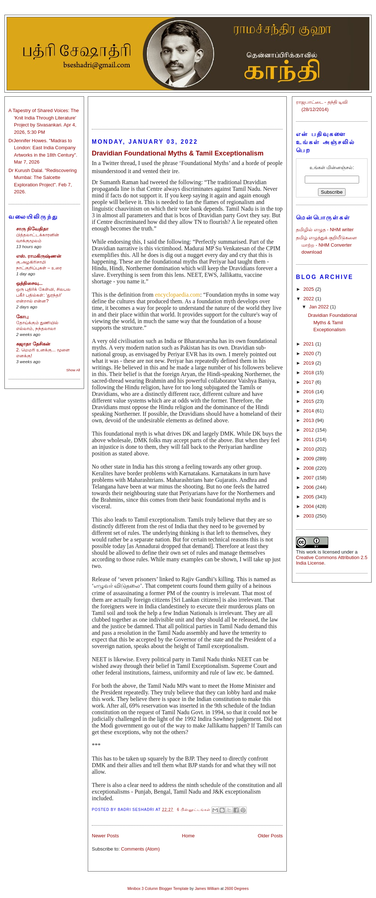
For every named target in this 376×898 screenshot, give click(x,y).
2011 (309, 439)
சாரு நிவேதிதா (32, 229)
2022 (309, 298)
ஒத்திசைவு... (29, 283)
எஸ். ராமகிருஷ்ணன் (38, 256)
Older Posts (270, 835)
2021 (309, 344)
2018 (309, 372)
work (311, 552)
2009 (309, 458)
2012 (309, 430)
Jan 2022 (319, 307)
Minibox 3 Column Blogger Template (158, 889)
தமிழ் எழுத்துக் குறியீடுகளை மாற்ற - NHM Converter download (326, 245)
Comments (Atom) (140, 849)
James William (207, 889)
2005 (309, 497)
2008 (309, 468)
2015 (309, 401)
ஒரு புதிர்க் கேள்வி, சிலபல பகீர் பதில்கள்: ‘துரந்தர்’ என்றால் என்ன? (43, 295)
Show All (73, 370)
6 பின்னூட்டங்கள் (194, 810)
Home (188, 835)
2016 (309, 391)
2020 (309, 353)
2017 (309, 382)
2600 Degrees (237, 889)
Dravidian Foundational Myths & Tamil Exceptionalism (178, 153)
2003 (309, 516)
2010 (309, 449)
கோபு (22, 316)
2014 (309, 411)
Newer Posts (105, 835)
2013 (309, 420)
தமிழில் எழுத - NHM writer (325, 229)
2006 (309, 487)
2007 (309, 477)
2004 (309, 506)
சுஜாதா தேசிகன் (33, 344)
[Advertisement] (187, 110)
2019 (309, 363)
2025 (309, 289)
